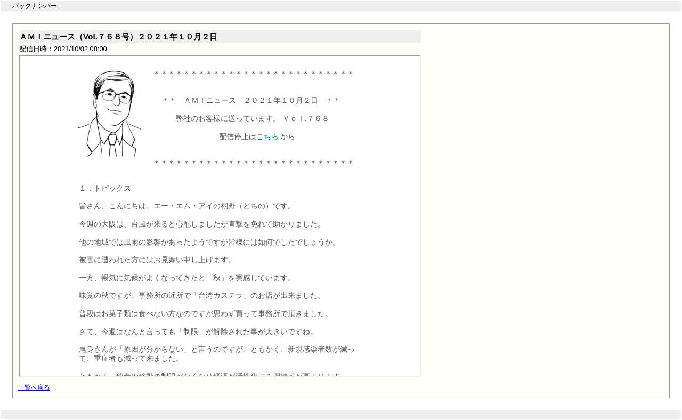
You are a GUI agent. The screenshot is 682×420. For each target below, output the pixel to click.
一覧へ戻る (34, 387)
